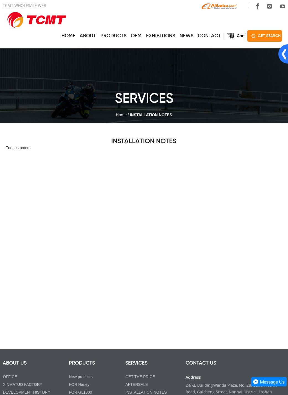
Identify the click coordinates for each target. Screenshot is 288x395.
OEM (136, 35)
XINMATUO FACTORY (22, 384)
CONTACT (209, 35)
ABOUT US (15, 363)
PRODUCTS (113, 35)
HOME (68, 35)
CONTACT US (201, 363)
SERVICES (136, 363)
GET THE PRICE (140, 377)
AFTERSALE (136, 384)
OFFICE (10, 377)
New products (81, 377)
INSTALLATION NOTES (146, 392)
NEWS (186, 35)
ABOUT (88, 35)
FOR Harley (79, 384)
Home (121, 114)
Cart (241, 36)
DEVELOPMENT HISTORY (26, 392)
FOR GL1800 (80, 392)
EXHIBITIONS (160, 35)
